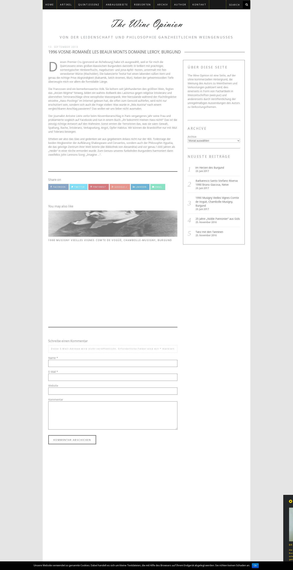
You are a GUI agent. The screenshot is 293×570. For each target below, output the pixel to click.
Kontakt (199, 4)
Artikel (66, 4)
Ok (255, 565)
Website (53, 316)
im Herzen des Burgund (67, 240)
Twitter (78, 186)
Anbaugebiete (117, 4)
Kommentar (55, 330)
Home (49, 4)
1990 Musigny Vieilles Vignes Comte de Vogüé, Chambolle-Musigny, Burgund (157, 245)
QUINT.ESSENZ (89, 4)
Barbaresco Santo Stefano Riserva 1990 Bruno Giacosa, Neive (110, 244)
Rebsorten (142, 4)
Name (53, 288)
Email (157, 186)
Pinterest (98, 186)
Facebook (58, 186)
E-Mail (53, 302)
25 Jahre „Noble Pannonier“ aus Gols (218, 218)
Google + (119, 186)
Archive (192, 136)
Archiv (162, 4)
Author (180, 4)
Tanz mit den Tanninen (209, 232)
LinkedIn (139, 186)
